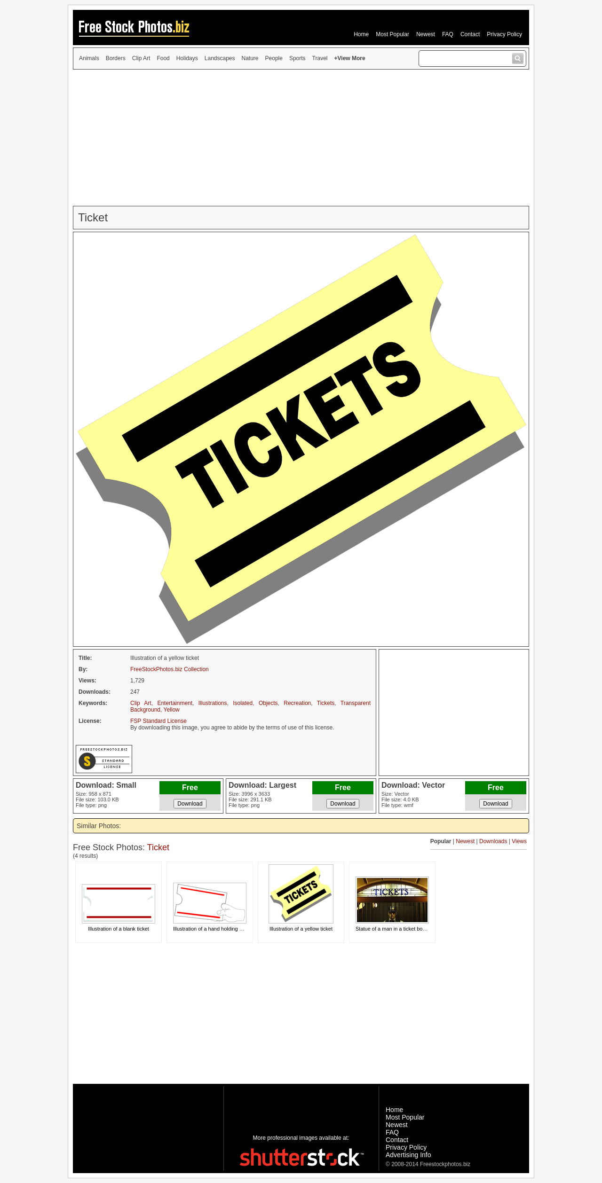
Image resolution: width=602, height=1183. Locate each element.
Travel (320, 58)
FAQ (447, 34)
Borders (116, 58)
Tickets (326, 703)
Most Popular (392, 34)
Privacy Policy (504, 34)
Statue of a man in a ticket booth (393, 929)
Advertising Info (408, 1155)
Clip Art (141, 58)
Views (519, 841)
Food (163, 58)
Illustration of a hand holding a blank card (220, 929)
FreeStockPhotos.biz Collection (169, 669)
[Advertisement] (301, 138)
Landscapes (220, 58)
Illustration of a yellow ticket (301, 929)
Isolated (243, 703)
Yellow (172, 709)
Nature (250, 58)
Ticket (158, 847)
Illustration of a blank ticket (118, 929)
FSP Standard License (158, 721)
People (274, 58)
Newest (425, 34)
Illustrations (212, 703)
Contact (470, 34)
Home (361, 34)
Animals (89, 58)
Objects (268, 703)
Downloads (493, 841)
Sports (297, 58)
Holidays (187, 58)
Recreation (297, 703)
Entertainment (174, 703)
